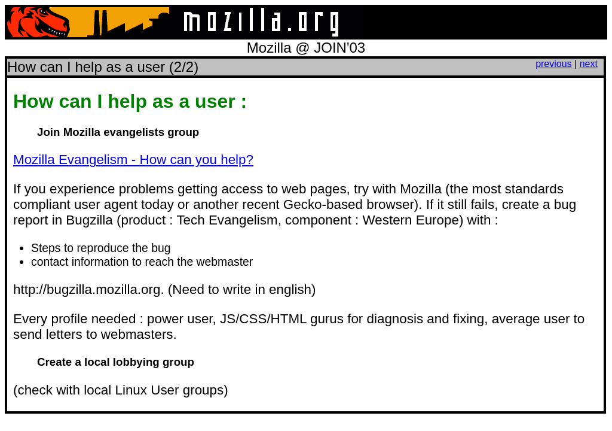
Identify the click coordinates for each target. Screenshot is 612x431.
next (589, 64)
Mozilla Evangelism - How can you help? (133, 159)
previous (553, 64)
